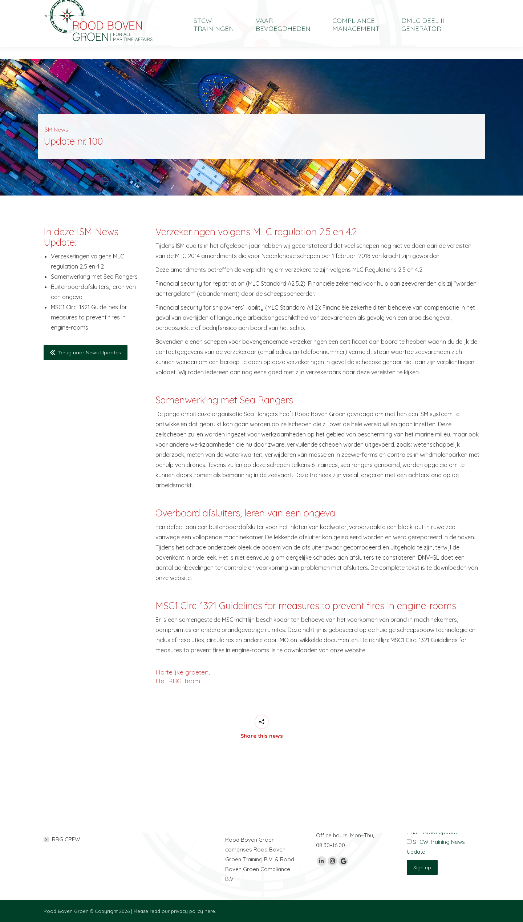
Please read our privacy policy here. (175, 911)
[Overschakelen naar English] (428, 6)
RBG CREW (66, 839)
